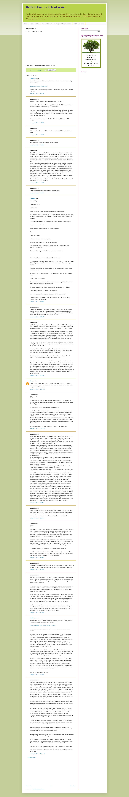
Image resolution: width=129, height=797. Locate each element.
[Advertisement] (51, 772)
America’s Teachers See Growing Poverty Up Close (42, 625)
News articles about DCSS (31, 23)
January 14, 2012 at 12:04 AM (37, 389)
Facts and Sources (47, 23)
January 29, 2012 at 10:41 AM (37, 753)
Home (51, 786)
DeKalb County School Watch (46, 7)
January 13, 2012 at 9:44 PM (37, 301)
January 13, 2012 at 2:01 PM (37, 93)
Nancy (31, 381)
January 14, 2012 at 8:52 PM (37, 569)
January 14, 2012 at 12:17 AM (37, 428)
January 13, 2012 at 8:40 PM (37, 193)
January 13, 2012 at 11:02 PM (37, 317)
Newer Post (29, 786)
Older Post (73, 786)
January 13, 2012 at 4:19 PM (37, 134)
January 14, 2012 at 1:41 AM (37, 518)
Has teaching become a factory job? (38, 86)
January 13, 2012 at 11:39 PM (37, 375)
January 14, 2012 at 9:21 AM (37, 557)
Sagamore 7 (33, 198)
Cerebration (33, 78)
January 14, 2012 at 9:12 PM (37, 612)
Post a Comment (32, 757)
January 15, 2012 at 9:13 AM (37, 674)
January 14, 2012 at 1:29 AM (37, 502)
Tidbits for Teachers (79, 23)
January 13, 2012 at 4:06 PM (37, 122)
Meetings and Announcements (62, 23)
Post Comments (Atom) (38, 789)
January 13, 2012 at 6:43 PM (37, 182)
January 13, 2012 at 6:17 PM (37, 145)
